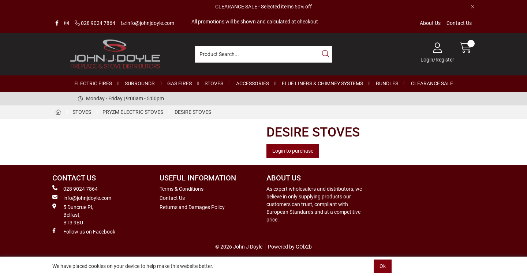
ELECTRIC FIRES (93, 83)
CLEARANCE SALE (432, 83)
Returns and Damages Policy (192, 207)
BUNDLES (387, 83)
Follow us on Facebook (83, 231)
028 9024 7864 (95, 23)
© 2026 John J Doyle (238, 247)
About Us (430, 23)
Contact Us (459, 23)
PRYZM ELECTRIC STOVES (132, 112)
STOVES (214, 83)
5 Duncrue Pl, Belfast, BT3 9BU (72, 214)
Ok (383, 266)
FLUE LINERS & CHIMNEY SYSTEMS (322, 83)
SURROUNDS (139, 83)
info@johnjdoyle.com (147, 23)
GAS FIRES (179, 83)
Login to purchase (292, 151)
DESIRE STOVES (193, 112)
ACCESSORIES (252, 83)
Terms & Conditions (181, 189)
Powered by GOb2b (290, 247)
